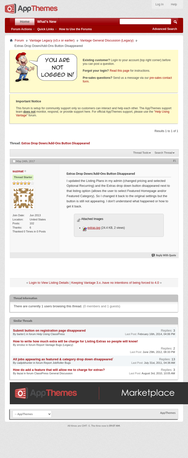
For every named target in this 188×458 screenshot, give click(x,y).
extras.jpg (93, 227)
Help (174, 4)
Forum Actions (21, 29)
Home (25, 22)
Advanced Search (164, 29)
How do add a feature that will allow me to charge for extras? (59, 370)
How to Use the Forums (75, 29)
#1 (174, 160)
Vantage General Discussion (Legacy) (107, 40)
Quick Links (45, 29)
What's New (46, 22)
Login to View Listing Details (49, 282)
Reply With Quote (164, 255)
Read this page (119, 70)
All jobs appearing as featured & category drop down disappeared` (63, 359)
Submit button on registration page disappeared (49, 330)
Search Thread (163, 152)
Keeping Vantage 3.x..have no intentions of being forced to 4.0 (115, 282)
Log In (159, 4)
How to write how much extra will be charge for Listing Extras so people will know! (75, 341)
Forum (19, 40)
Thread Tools (141, 152)
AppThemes (168, 413)
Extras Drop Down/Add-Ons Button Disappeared (56, 143)
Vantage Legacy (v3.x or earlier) (52, 40)
